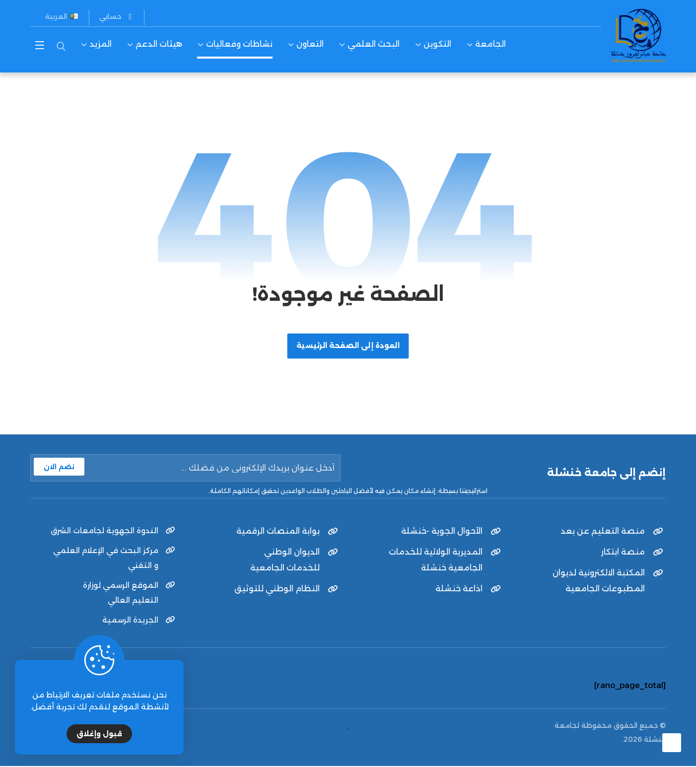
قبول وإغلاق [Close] (99, 733)
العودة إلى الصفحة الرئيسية (348, 346)
